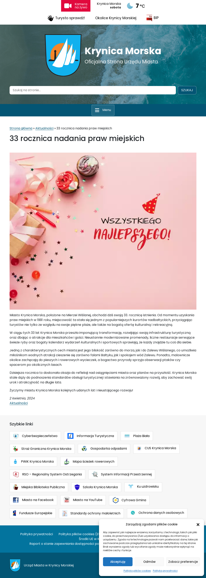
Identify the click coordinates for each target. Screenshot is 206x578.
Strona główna (21, 128)
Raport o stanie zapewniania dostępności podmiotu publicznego (79, 543)
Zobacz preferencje (183, 562)
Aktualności (44, 128)
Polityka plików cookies (137, 570)
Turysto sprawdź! (66, 18)
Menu (106, 110)
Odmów (149, 562)
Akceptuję (117, 562)
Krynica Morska (123, 51)
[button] (198, 524)
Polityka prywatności (165, 570)
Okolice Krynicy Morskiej (115, 18)
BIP (153, 18)
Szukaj (187, 90)
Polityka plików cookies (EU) (80, 534)
